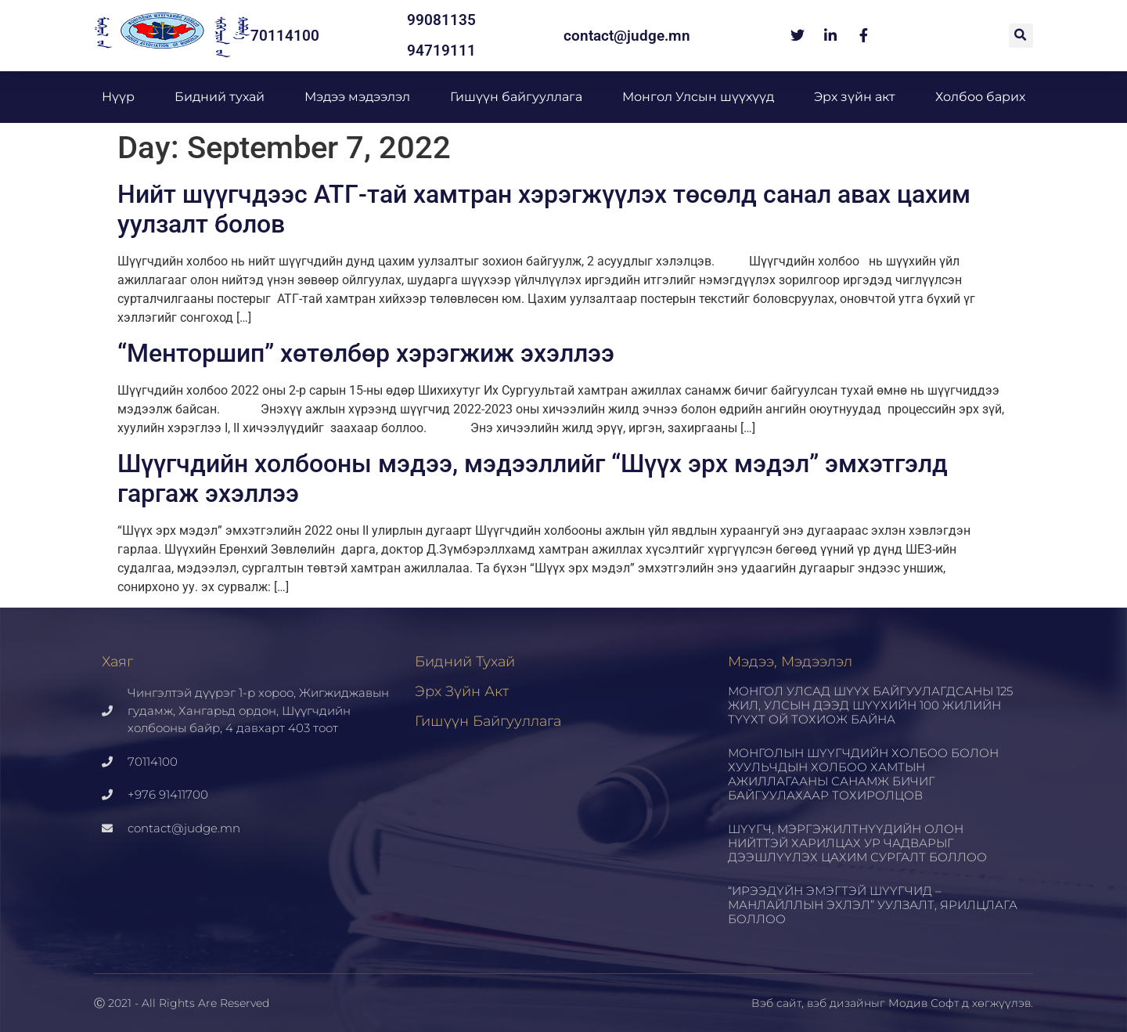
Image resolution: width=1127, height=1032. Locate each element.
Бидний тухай (220, 96)
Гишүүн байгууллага (516, 96)
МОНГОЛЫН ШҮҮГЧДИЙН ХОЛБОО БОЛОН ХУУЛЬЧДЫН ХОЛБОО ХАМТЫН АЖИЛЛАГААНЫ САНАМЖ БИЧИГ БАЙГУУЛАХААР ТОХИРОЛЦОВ (863, 774)
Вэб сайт (776, 1003)
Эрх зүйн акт (854, 96)
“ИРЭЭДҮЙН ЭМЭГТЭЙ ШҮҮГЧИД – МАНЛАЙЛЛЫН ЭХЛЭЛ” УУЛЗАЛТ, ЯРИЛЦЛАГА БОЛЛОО (872, 904)
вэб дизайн (839, 1003)
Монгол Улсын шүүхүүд (698, 96)
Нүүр (118, 96)
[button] (1021, 35)
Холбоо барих (980, 96)
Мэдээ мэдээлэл (357, 96)
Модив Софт (923, 1003)
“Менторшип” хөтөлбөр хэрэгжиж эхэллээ (365, 353)
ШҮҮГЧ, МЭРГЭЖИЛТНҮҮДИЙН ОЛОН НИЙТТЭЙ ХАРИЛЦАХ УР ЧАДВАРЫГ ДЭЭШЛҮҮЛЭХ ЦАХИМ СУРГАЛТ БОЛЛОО (857, 842)
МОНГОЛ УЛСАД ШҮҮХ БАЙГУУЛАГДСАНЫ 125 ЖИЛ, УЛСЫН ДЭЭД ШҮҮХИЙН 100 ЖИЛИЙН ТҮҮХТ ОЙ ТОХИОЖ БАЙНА (870, 705)
